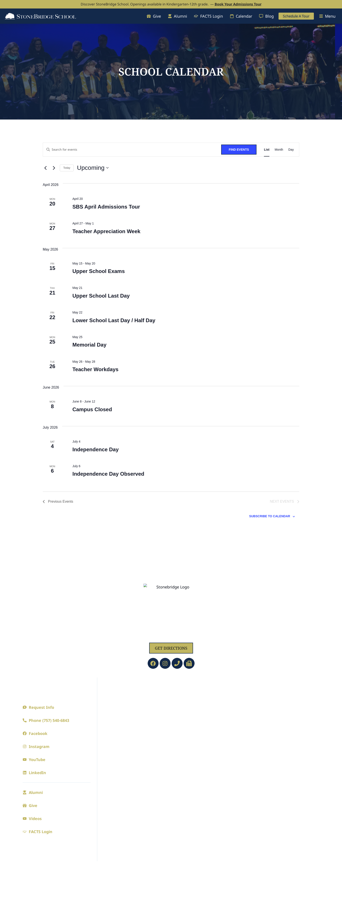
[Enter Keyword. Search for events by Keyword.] (132, 150)
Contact (109, 731)
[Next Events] (53, 167)
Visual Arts (254, 788)
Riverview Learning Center (198, 823)
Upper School (185, 722)
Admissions (115, 761)
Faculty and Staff (117, 705)
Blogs (107, 740)
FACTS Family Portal (192, 840)
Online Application (119, 788)
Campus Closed (92, 409)
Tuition (108, 797)
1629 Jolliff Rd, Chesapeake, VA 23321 (171, 636)
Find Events (239, 149)
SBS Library (184, 831)
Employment (114, 722)
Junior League (257, 714)
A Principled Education (123, 696)
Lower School (185, 714)
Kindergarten (185, 705)
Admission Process (119, 770)
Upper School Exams (98, 271)
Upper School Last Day (101, 296)
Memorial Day (89, 345)
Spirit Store (254, 740)
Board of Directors (119, 714)
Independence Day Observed (108, 474)
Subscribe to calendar (269, 517)
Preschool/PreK (187, 696)
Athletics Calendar (261, 696)
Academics (185, 687)
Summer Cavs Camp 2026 (196, 797)
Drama (250, 770)
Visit (106, 779)
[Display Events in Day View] (291, 150)
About (109, 687)
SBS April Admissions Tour (106, 207)
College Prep (185, 731)
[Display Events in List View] (266, 150)
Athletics (256, 687)
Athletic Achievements (265, 731)
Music (249, 779)
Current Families (193, 761)
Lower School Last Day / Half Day (113, 320)
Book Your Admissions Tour (238, 4)
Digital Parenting (189, 779)
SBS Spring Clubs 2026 (194, 788)
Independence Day (95, 449)
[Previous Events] (45, 167)
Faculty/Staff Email (190, 849)
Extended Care (186, 814)
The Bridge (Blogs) (190, 770)
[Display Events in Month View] (279, 150)
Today (66, 167)
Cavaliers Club (257, 722)
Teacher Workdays (95, 369)
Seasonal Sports (259, 705)
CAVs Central (185, 805)
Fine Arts (255, 761)
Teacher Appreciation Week (106, 231)
